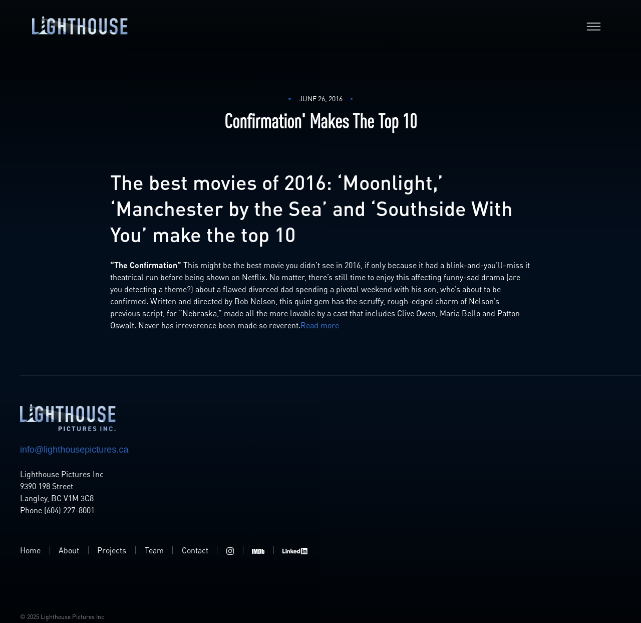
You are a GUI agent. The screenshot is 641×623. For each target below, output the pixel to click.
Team (154, 550)
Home (30, 550)
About (69, 550)
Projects (111, 550)
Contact (195, 550)
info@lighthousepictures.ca (74, 450)
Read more (319, 325)
